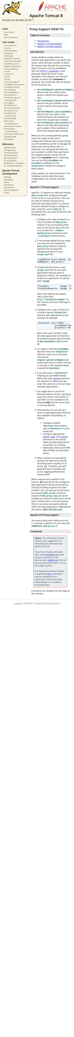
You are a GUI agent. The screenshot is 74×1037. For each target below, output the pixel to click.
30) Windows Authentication (11, 130)
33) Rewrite (8, 139)
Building (7, 177)
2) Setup (7, 48)
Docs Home (9, 32)
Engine (46, 439)
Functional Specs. (11, 190)
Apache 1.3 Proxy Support (49, 43)
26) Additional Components (10, 114)
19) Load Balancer (11, 92)
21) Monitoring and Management (12, 98)
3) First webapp (10, 50)
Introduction (43, 41)
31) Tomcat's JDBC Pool (13, 134)
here (49, 577)
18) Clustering (10, 89)
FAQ (5, 34)
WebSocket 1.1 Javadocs (14, 163)
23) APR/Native (10, 105)
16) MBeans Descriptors (14, 84)
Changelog (8, 179)
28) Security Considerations (11, 122)
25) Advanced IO (11, 110)
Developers (9, 184)
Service (56, 381)
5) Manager (9, 56)
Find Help (49, 557)
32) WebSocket (10, 136)
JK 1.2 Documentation (13, 165)
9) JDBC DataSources (12, 66)
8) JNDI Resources (11, 63)
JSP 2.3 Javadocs (10, 158)
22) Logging (9, 102)
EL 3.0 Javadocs (10, 160)
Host (53, 439)
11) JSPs (7, 71)
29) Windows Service (12, 126)
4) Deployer (9, 53)
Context (64, 439)
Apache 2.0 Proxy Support (49, 46)
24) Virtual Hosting (12, 108)
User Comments (11, 37)
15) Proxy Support (11, 82)
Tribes (6, 192)
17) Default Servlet (11, 87)
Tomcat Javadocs (11, 152)
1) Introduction (10, 45)
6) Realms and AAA (12, 58)
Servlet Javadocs (11, 155)
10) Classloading (11, 69)
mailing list (53, 563)
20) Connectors (10, 95)
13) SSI (7, 76)
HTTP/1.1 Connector (49, 71)
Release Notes (10, 147)
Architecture (9, 187)
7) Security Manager (12, 61)
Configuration (10, 150)
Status (6, 182)
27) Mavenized (10, 118)
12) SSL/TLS (9, 74)
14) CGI (7, 79)
